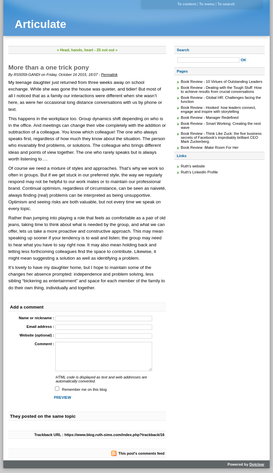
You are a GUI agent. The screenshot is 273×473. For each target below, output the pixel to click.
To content (186, 4)
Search (183, 50)
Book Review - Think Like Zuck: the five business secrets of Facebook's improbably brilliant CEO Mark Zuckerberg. (221, 137)
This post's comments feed (141, 453)
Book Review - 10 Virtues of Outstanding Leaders (221, 82)
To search (226, 4)
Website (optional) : (37, 335)
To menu (206, 4)
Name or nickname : (36, 318)
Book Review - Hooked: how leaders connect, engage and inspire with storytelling (218, 110)
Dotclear (256, 464)
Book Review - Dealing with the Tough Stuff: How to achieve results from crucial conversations (221, 90)
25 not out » (107, 50)
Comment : (44, 344)
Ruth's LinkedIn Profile (199, 172)
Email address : (40, 327)
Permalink (109, 75)
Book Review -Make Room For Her (209, 147)
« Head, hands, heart (75, 50)
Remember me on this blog (84, 389)
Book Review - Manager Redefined (210, 117)
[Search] (208, 60)
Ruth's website (193, 166)
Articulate (40, 24)
